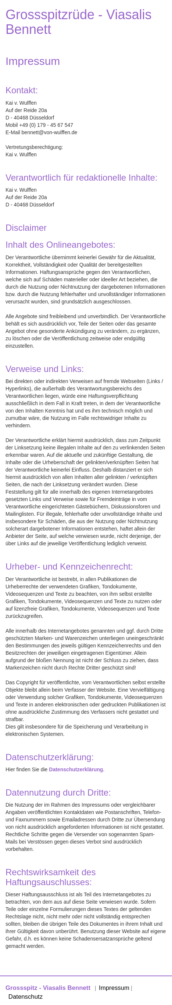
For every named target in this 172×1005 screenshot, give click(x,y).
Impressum (114, 987)
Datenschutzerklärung (76, 769)
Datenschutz (25, 996)
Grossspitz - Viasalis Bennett (48, 987)
